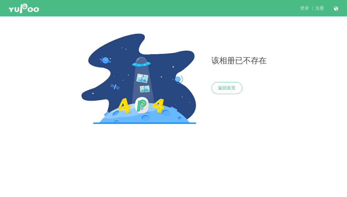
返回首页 (227, 88)
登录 (304, 8)
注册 (319, 8)
